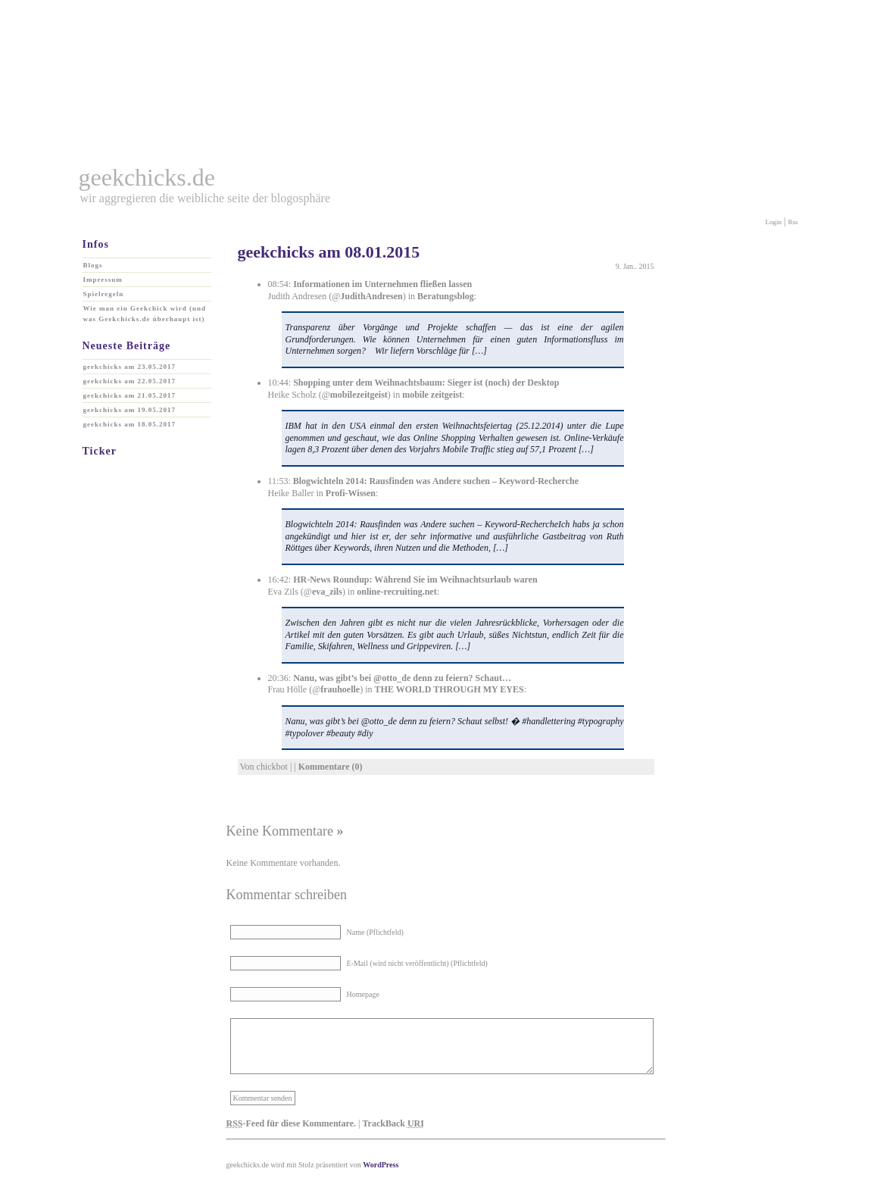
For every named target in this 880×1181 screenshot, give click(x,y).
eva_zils (327, 591)
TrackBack (392, 1123)
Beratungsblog (445, 296)
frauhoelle (340, 689)
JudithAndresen (371, 296)
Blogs (93, 265)
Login (774, 222)
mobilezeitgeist (359, 394)
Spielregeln (103, 294)
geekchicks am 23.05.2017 (129, 366)
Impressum (103, 279)
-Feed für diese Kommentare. (291, 1123)
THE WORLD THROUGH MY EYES (449, 689)
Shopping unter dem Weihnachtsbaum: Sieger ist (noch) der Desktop (426, 382)
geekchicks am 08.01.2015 (329, 251)
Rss (792, 222)
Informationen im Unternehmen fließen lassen (382, 284)
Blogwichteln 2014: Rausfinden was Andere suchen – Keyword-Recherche (436, 481)
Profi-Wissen (351, 493)
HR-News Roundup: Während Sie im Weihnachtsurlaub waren (415, 579)
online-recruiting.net (396, 591)
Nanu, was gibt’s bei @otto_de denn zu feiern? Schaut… (402, 678)
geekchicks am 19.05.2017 (129, 410)
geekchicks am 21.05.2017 (129, 395)
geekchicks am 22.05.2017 (129, 381)
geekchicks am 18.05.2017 (129, 424)
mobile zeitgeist (432, 394)
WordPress (380, 1165)
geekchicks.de (147, 177)
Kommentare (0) (330, 766)
